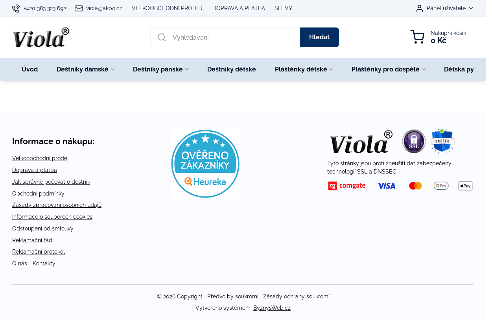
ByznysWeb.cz (272, 308)
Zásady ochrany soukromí (296, 296)
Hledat (319, 37)
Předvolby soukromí (232, 296)
